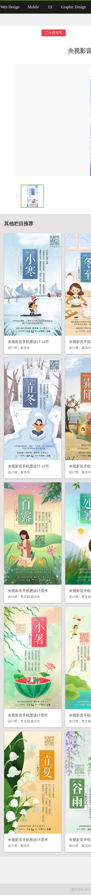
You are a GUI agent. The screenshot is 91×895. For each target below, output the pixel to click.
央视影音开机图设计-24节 (28, 342)
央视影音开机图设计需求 (28, 591)
